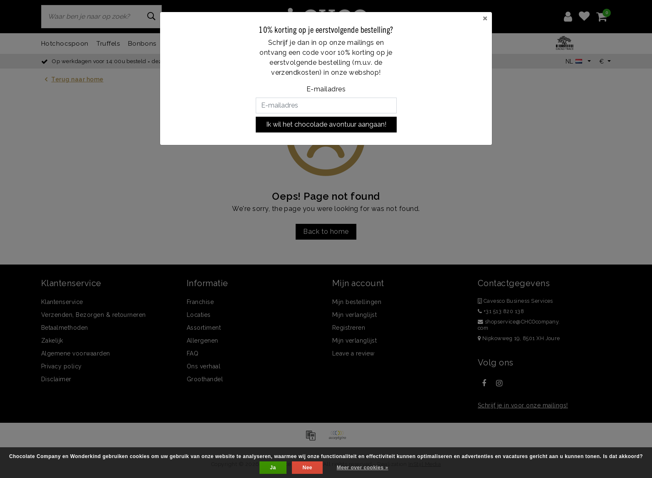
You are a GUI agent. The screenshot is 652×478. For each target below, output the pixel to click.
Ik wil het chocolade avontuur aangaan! (326, 124)
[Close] (485, 18)
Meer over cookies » (362, 468)
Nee (307, 468)
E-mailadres (326, 89)
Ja (273, 468)
